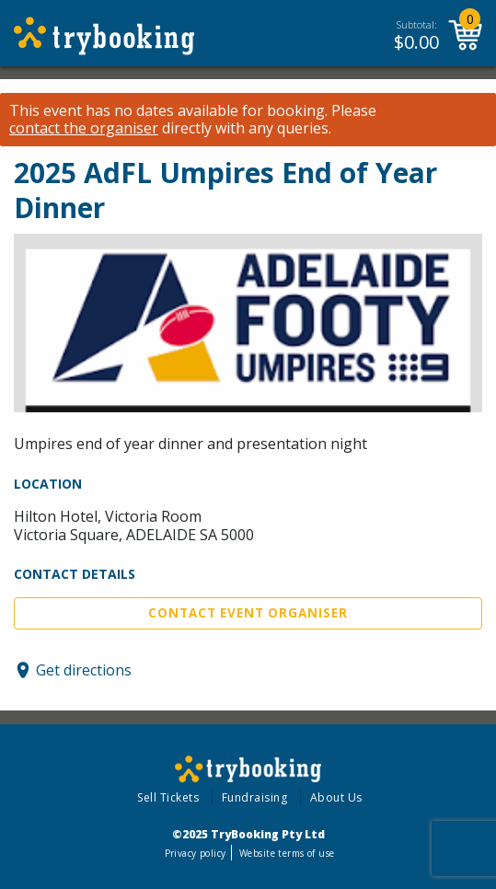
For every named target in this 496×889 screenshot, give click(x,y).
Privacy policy (195, 853)
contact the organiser (83, 128)
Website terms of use (286, 853)
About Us (336, 797)
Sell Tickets (168, 797)
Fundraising (255, 797)
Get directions (84, 670)
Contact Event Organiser (248, 613)
